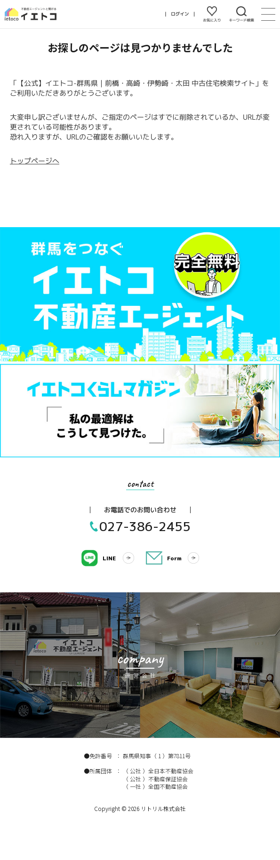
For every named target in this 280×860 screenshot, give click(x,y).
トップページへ (34, 161)
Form (174, 558)
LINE (109, 558)
